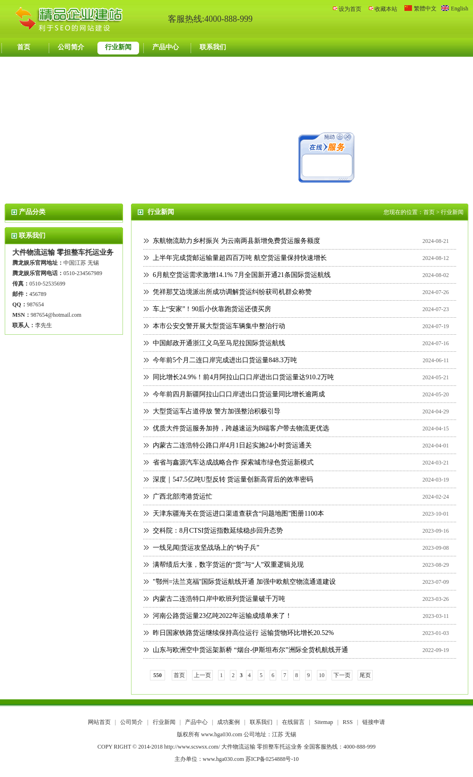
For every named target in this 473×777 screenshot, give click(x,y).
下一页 (341, 675)
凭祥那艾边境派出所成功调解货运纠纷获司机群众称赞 (232, 291)
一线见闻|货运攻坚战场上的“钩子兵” (206, 547)
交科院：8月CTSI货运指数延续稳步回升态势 (218, 530)
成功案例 (229, 722)
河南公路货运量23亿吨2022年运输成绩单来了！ (222, 615)
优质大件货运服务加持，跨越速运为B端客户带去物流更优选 (241, 428)
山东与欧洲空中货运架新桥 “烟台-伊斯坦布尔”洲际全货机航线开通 (250, 649)
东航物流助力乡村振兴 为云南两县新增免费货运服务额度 (236, 240)
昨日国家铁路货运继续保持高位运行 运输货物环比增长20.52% (243, 632)
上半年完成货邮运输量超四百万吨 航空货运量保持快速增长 (240, 257)
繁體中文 (425, 8)
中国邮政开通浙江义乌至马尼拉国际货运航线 (219, 343)
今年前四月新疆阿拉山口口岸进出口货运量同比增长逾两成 (239, 394)
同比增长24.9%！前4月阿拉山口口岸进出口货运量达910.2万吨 (243, 377)
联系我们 (213, 47)
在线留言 (294, 722)
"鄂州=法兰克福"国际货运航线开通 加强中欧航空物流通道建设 (244, 581)
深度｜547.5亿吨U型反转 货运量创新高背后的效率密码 (233, 479)
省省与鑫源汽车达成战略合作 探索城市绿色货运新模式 (233, 462)
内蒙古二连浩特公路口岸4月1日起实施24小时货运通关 (232, 445)
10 (321, 675)
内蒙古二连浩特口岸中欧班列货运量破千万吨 (219, 598)
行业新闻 (118, 47)
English (459, 8)
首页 (23, 47)
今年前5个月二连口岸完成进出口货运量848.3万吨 (225, 360)
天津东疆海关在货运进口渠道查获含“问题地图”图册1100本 (238, 513)
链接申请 (373, 722)
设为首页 (350, 9)
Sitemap (324, 722)
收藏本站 (386, 9)
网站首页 (99, 722)
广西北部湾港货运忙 (182, 496)
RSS (347, 722)
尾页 (365, 675)
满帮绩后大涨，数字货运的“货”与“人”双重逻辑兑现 (228, 564)
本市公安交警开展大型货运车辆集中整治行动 (219, 326)
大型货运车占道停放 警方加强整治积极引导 (216, 411)
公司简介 (71, 47)
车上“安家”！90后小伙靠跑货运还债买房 (212, 309)
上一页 (202, 675)
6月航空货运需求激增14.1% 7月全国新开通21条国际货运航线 (242, 274)
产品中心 (165, 47)
